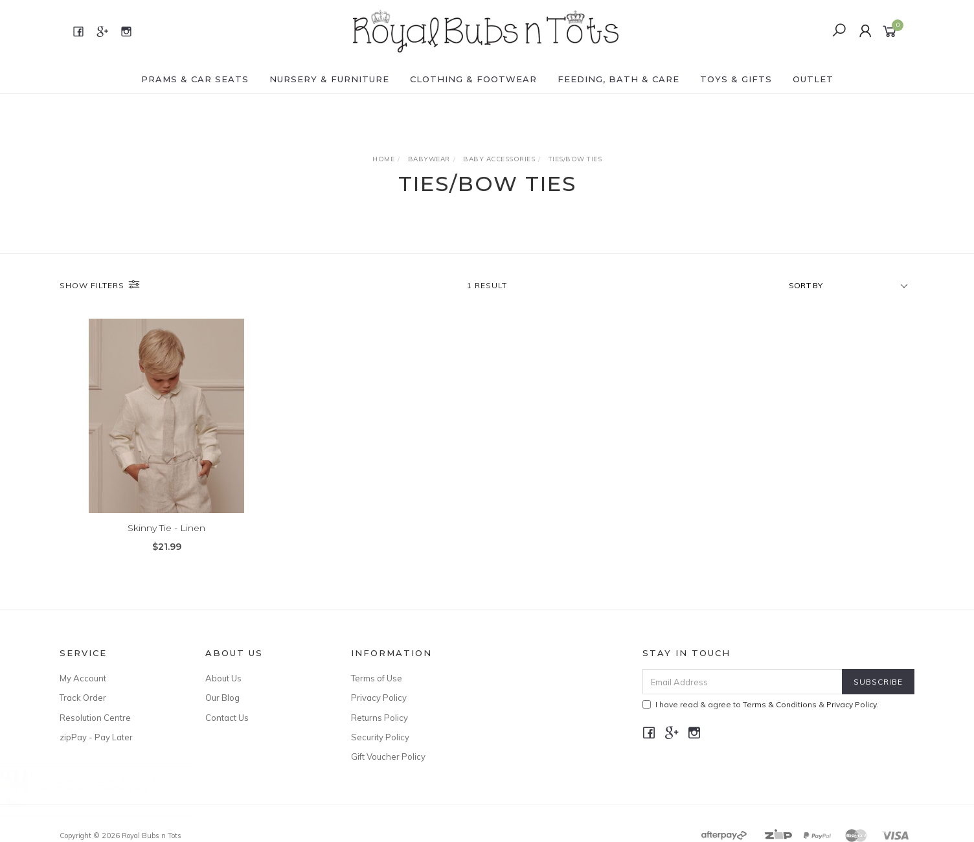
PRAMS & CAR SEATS (195, 79)
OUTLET (813, 79)
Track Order (83, 697)
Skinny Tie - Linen (166, 528)
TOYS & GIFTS (736, 79)
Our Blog (222, 697)
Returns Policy (379, 717)
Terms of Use (376, 678)
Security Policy (380, 737)
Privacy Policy (379, 697)
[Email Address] (742, 681)
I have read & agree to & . (760, 704)
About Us (223, 678)
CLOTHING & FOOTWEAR (473, 79)
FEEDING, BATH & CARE (618, 79)
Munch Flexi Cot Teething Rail (106, 788)
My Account (83, 678)
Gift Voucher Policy (388, 756)
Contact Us (227, 717)
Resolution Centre (95, 717)
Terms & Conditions (780, 704)
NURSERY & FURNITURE (329, 79)
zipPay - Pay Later (96, 737)
